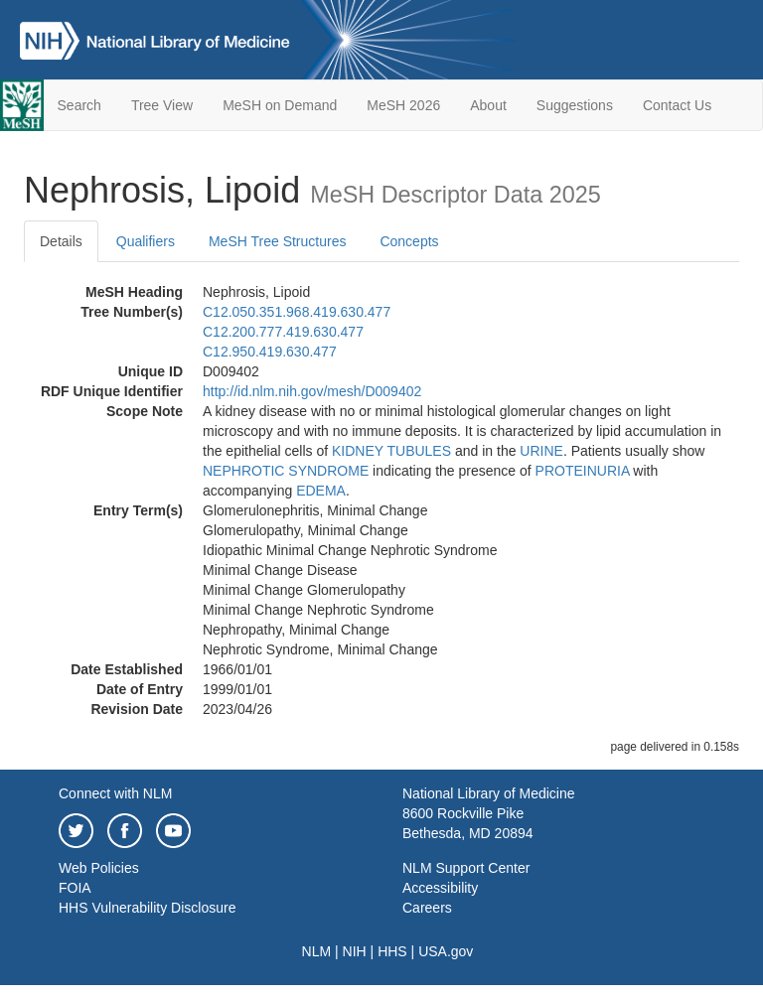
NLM (317, 951)
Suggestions (574, 105)
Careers (427, 908)
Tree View (162, 105)
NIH (355, 951)
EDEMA (321, 491)
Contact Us (677, 105)
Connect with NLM (115, 793)
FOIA (75, 888)
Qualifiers (145, 241)
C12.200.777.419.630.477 (283, 332)
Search (79, 105)
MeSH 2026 (403, 105)
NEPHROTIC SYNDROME (286, 471)
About (488, 105)
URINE (541, 451)
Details (61, 241)
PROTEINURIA (582, 471)
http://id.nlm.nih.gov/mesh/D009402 (312, 391)
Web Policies (99, 868)
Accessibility (440, 888)
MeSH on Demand (280, 105)
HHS (392, 951)
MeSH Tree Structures (278, 241)
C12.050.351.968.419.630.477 (296, 312)
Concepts (409, 241)
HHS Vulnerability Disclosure (147, 908)
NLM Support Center (466, 868)
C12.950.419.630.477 (270, 351)
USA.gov (445, 951)
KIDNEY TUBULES (391, 451)
